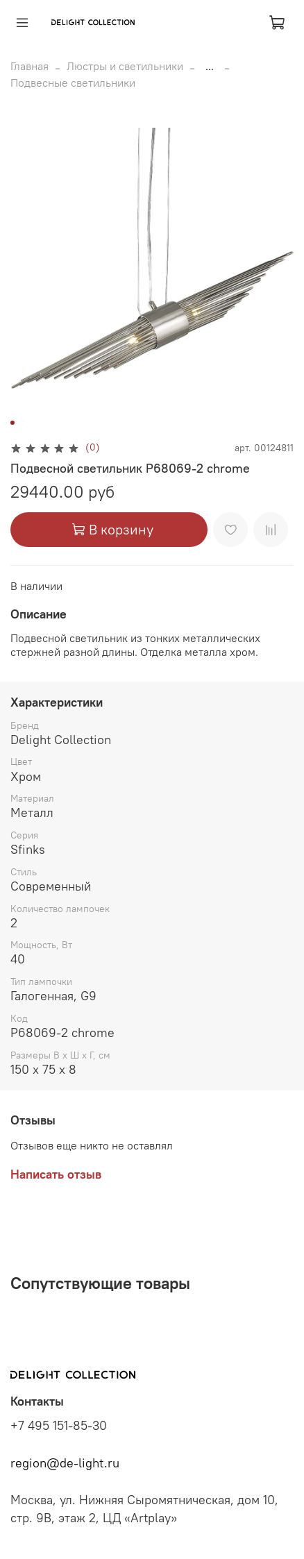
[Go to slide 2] (22, 423)
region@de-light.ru (64, 1463)
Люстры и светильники (125, 66)
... (209, 66)
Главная (29, 66)
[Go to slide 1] (12, 423)
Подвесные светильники (72, 83)
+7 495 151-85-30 (58, 1425)
